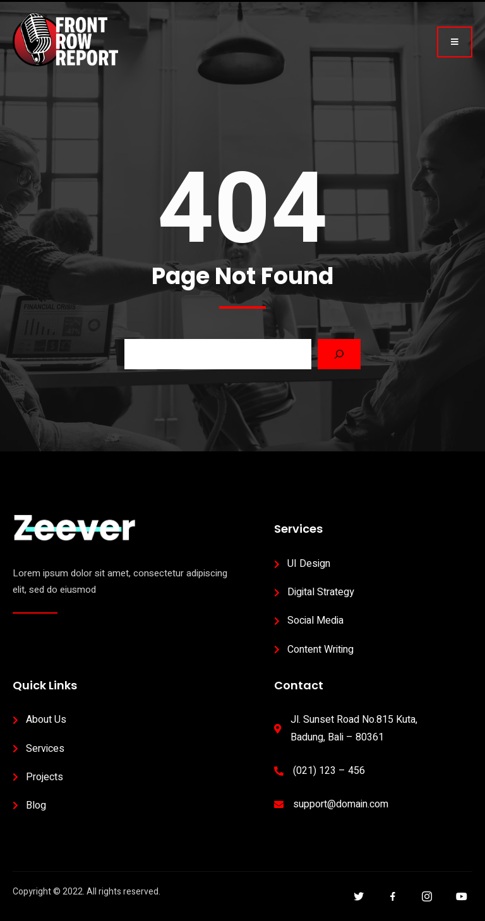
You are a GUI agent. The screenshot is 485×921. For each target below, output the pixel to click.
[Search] (339, 354)
